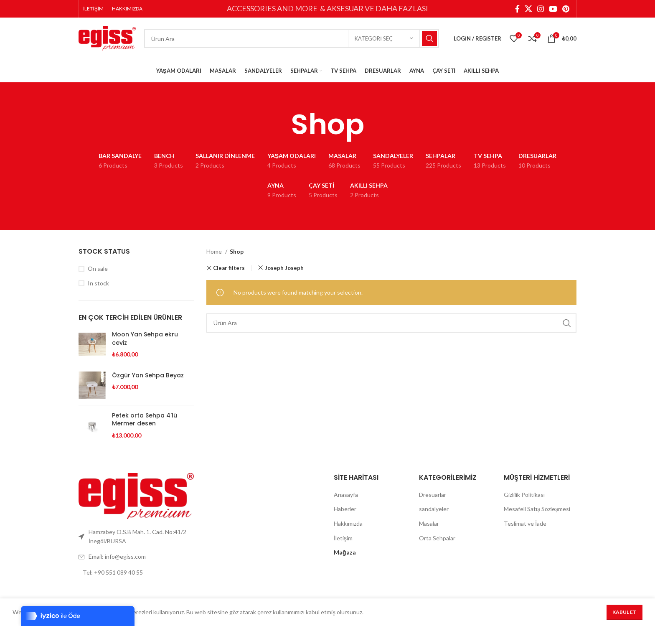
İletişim (343, 539)
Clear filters (229, 269)
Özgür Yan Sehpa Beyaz (148, 377)
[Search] (291, 39)
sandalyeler (434, 510)
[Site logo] (107, 38)
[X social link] (528, 9)
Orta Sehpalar (437, 539)
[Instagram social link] (540, 9)
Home (214, 253)
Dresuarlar (432, 496)
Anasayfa (346, 496)
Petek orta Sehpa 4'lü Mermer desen (144, 421)
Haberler (345, 510)
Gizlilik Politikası (524, 496)
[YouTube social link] (553, 9)
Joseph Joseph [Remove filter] (284, 269)
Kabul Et (624, 612)
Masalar (429, 525)
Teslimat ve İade (525, 525)
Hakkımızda (348, 525)
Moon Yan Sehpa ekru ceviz (145, 340)
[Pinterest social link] (566, 9)
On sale (98, 270)
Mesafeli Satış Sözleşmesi (537, 510)
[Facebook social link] (517, 9)
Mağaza (345, 553)
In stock (98, 284)
